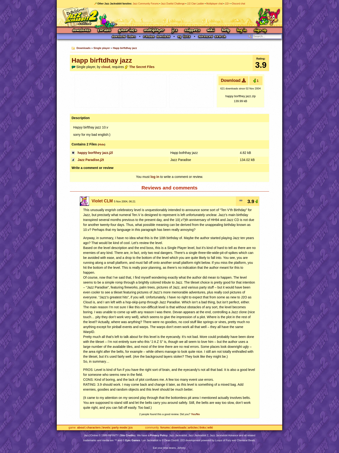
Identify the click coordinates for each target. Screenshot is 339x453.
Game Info (127, 30)
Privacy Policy (159, 435)
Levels (106, 427)
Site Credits (127, 435)
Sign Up (260, 30)
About (81, 427)
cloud (105, 67)
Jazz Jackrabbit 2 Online (169, 17)
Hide (101, 144)
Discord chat (238, 3)
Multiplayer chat (214, 3)
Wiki (211, 30)
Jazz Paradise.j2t (90, 160)
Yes (193, 414)
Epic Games (132, 440)
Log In (241, 30)
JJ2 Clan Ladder (195, 3)
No (198, 414)
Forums (104, 30)
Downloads (81, 30)
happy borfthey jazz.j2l (95, 153)
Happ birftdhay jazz (125, 48)
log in (154, 177)
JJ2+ (227, 3)
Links (202, 427)
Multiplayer (154, 30)
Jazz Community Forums (146, 3)
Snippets (192, 30)
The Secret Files (141, 67)
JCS (174, 30)
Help (225, 30)
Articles (193, 427)
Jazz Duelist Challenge (173, 3)
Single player (101, 48)
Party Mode (119, 427)
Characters (93, 427)
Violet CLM (102, 201)
